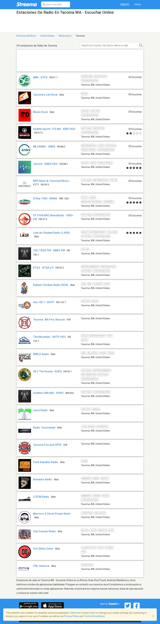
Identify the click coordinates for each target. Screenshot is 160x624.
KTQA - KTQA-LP (43, 267)
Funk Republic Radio (45, 462)
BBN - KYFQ (40, 77)
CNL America (41, 566)
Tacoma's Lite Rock (45, 94)
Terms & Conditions (94, 616)
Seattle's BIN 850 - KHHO (48, 393)
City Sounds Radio (44, 531)
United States (47, 35)
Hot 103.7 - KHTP (43, 302)
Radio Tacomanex (44, 427)
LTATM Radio (41, 496)
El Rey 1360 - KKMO (45, 198)
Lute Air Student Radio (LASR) (51, 232)
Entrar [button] (137, 4)
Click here (75, 612)
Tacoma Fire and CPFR (47, 444)
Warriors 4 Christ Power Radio (52, 513)
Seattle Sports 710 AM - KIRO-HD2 (54, 129)
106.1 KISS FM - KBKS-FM (49, 250)
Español (114, 603)
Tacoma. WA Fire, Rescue (49, 319)
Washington (65, 35)
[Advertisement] (80, 67)
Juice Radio (40, 410)
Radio (125, 4)
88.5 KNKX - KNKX (44, 146)
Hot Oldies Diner (43, 548)
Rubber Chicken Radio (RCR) (50, 285)
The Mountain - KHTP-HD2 (49, 336)
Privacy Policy (71, 616)
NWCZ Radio (41, 354)
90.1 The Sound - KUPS (47, 371)
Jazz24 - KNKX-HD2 (45, 163)
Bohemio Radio (42, 479)
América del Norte (26, 35)
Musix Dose (40, 112)
